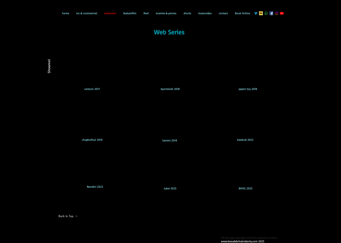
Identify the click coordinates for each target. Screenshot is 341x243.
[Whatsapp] (266, 13)
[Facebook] (271, 13)
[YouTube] (282, 13)
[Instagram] (276, 13)
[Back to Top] (68, 216)
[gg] (261, 13)
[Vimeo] (256, 13)
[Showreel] (48, 65)
